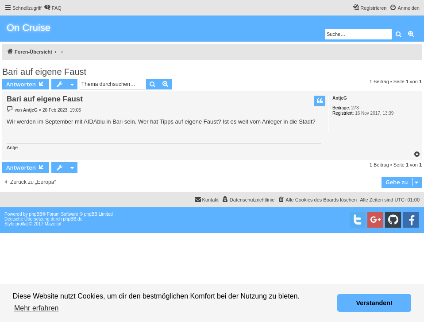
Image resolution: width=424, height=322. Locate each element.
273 (355, 107)
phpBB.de (72, 219)
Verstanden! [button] (374, 302)
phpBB (35, 214)
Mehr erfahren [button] (36, 308)
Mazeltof (53, 223)
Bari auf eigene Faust (44, 72)
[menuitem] (53, 8)
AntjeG (339, 98)
